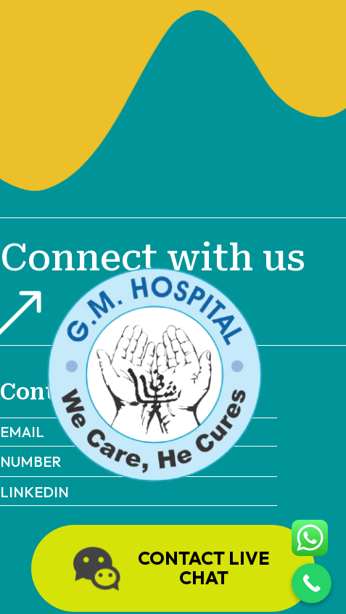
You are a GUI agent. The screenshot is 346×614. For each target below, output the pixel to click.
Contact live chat (168, 568)
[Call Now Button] (311, 583)
